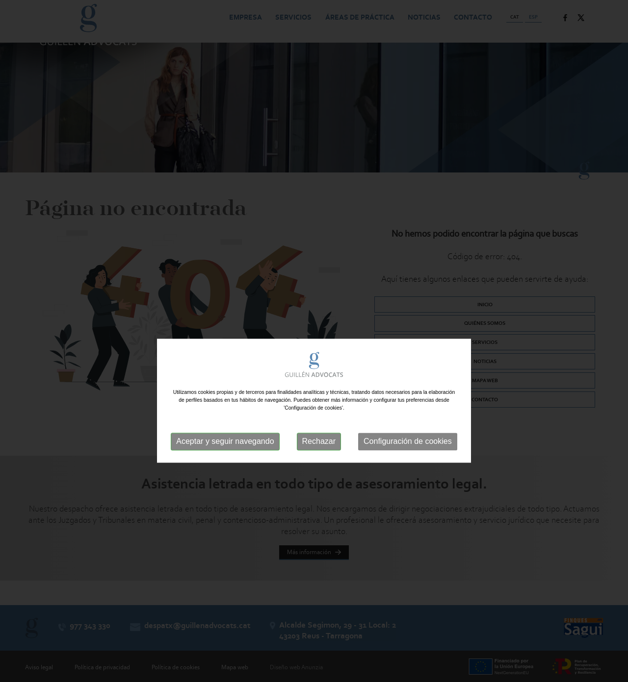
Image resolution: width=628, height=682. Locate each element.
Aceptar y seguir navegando (225, 457)
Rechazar (319, 457)
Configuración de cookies (408, 457)
